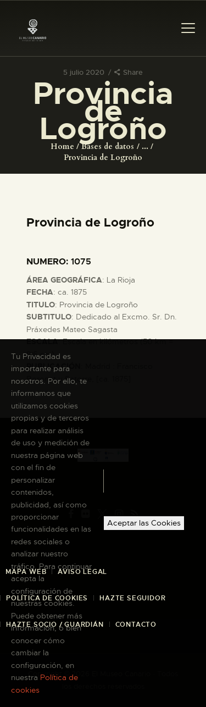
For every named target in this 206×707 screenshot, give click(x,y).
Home (62, 146)
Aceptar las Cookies (144, 523)
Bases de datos (107, 146)
